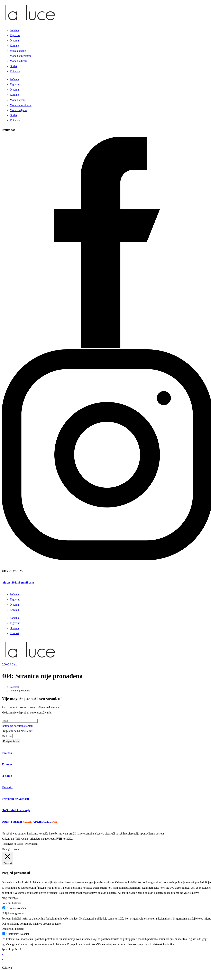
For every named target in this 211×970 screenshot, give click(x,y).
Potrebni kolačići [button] (11, 903)
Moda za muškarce (20, 55)
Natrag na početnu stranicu (17, 725)
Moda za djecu (18, 61)
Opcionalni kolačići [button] (13, 928)
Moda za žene (18, 50)
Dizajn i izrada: (29, 821)
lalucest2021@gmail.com (18, 582)
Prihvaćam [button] (31, 843)
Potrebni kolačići (16, 908)
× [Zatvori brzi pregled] (2, 954)
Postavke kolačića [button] (13, 843)
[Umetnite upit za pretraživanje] (20, 721)
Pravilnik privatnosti (15, 798)
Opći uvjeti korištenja (16, 810)
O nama (14, 40)
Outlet (13, 66)
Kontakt (14, 45)
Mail (5, 736)
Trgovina (15, 35)
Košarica (15, 71)
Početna (14, 30)
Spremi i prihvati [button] (11, 949)
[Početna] (14, 686)
